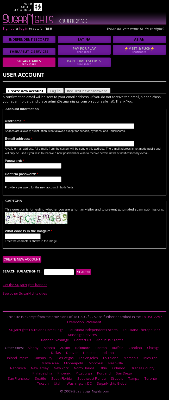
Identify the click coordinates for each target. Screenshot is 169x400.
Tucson (43, 383)
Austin (65, 347)
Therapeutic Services (28, 51)
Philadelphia (42, 373)
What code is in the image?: (28, 231)
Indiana (108, 352)
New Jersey (40, 368)
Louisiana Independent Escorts (93, 329)
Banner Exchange (55, 340)
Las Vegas (66, 357)
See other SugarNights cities (25, 293)
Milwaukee (50, 363)
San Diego (124, 373)
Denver (72, 352)
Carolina (135, 347)
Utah (57, 383)
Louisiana (110, 357)
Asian (139, 39)
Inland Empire (18, 357)
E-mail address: (19, 139)
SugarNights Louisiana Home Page (36, 329)
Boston (101, 347)
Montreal (96, 363)
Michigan (150, 357)
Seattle (40, 378)
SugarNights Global (112, 383)
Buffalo (117, 347)
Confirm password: (21, 174)
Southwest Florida (91, 378)
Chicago (153, 347)
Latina (84, 39)
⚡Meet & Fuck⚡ (139, 49)
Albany (33, 347)
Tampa (133, 378)
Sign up (9, 28)
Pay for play (84, 49)
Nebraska (18, 368)
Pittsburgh (84, 373)
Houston (90, 352)
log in (23, 28)
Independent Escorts (29, 39)
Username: (15, 121)
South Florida (61, 378)
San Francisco (19, 378)
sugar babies (29, 62)
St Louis (117, 378)
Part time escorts (84, 62)
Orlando (118, 368)
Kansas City (43, 357)
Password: (14, 161)
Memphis (131, 357)
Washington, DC (79, 383)
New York (61, 368)
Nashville (115, 363)
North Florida (84, 368)
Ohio (103, 368)
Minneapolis (74, 363)
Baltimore (82, 347)
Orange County (142, 368)
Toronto (151, 378)
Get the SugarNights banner (25, 284)
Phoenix (64, 373)
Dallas (56, 352)
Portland (104, 373)
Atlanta (49, 347)
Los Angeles (88, 357)
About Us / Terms (109, 340)
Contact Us (82, 340)
